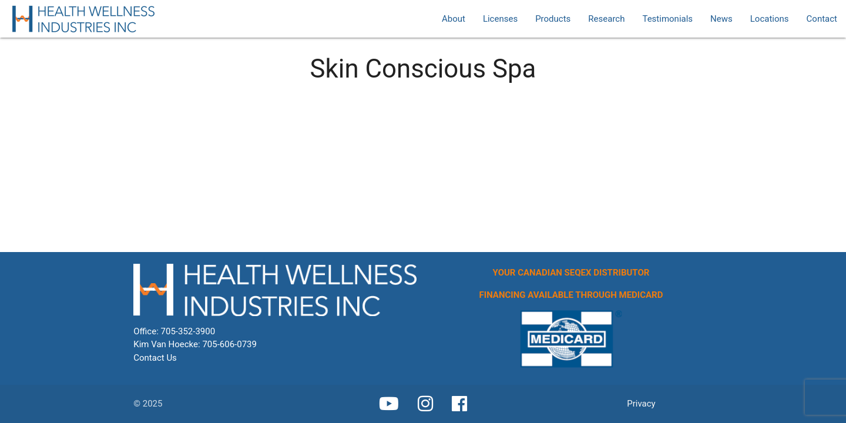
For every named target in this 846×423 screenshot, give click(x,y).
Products (552, 19)
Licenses (500, 19)
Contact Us (155, 357)
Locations (769, 19)
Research (606, 19)
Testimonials (667, 19)
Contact (822, 19)
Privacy (641, 403)
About (453, 19)
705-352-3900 (188, 331)
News (721, 19)
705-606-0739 (229, 344)
